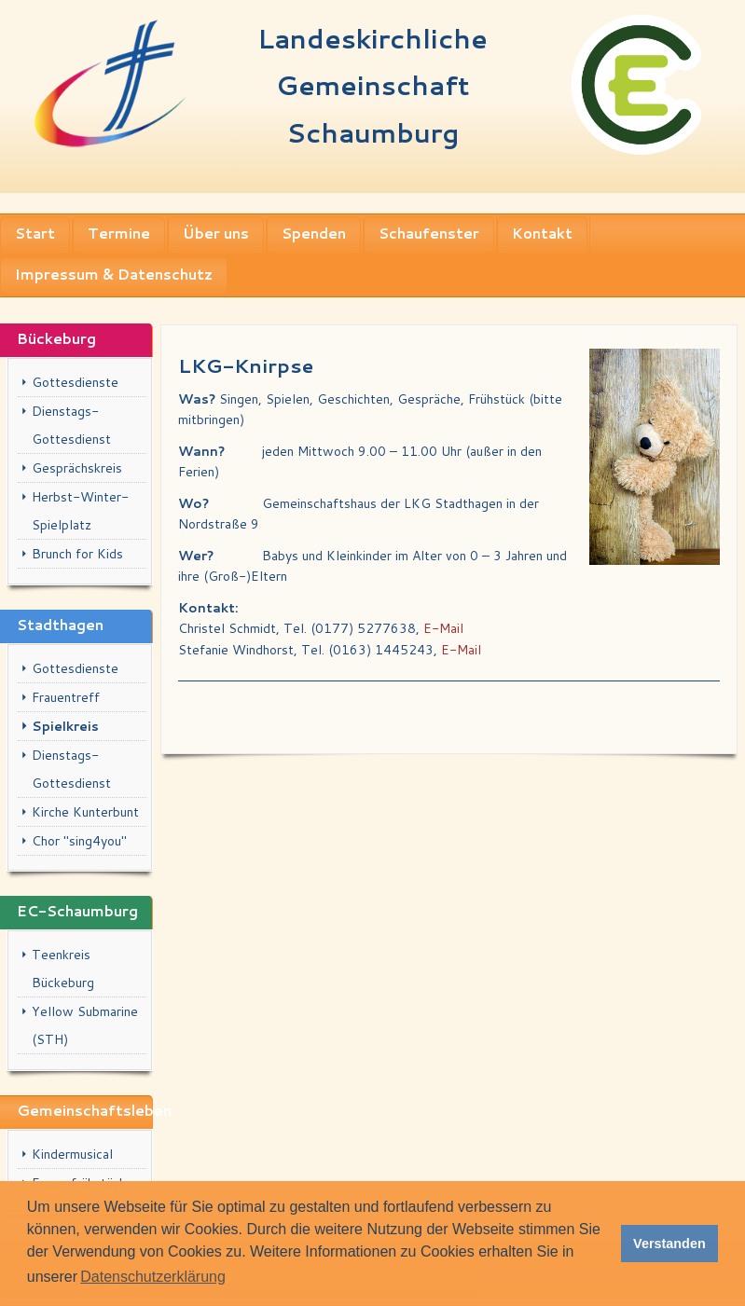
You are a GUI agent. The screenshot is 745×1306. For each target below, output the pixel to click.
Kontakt (542, 233)
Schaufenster (429, 233)
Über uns (216, 233)
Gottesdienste (75, 382)
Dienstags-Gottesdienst (71, 425)
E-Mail (443, 628)
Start (35, 233)
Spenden (314, 233)
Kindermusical (72, 1154)
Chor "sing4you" (79, 841)
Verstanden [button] (669, 1243)
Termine (119, 233)
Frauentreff (66, 697)
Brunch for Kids (77, 553)
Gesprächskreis (77, 468)
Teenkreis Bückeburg (63, 968)
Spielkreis (65, 726)
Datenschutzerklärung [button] (153, 1277)
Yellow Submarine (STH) (85, 1025)
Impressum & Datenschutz (114, 274)
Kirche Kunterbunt (85, 812)
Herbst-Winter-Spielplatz (80, 511)
